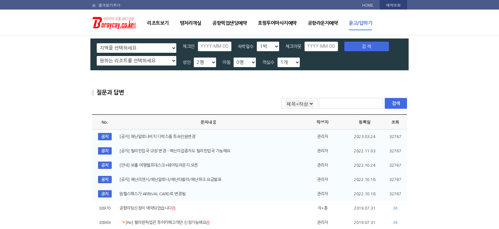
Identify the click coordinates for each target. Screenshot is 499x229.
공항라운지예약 (323, 23)
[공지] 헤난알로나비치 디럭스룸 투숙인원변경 (157, 137)
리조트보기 (158, 23)
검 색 (366, 46)
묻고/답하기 (360, 23)
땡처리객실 (190, 23)
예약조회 (393, 5)
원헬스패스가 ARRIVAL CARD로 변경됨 (152, 194)
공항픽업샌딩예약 (229, 23)
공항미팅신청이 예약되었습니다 (148, 208)
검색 (396, 103)
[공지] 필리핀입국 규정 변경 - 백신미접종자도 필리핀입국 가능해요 (174, 151)
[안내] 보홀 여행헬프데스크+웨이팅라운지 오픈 (158, 165)
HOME (367, 5)
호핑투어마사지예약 (277, 23)
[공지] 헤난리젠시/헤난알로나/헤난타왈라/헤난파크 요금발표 (170, 179)
